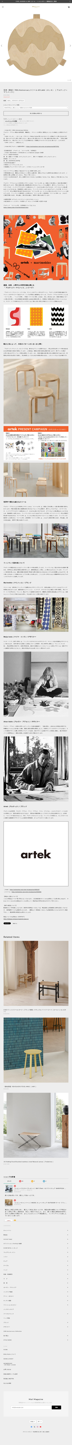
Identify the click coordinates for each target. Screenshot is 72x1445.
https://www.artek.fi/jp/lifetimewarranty (16, 207)
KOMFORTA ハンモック (11, 1248)
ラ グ (5, 1278)
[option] (36, 46)
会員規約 (47, 1431)
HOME (6, 1349)
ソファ (9, 1256)
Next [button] (70, 46)
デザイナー (7, 1327)
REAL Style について (10, 1354)
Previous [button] (2, 46)
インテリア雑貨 (12, 1292)
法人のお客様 (7, 1383)
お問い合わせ (7, 1369)
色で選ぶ (6, 1335)
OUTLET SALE (8, 1239)
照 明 (5, 1283)
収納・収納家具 (13, 1274)
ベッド (5, 1270)
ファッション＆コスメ (10, 1305)
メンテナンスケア (9, 1309)
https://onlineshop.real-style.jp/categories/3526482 (26, 892)
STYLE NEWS (8, 1340)
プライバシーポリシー (28, 1431)
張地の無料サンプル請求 (11, 1374)
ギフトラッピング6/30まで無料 (13, 1243)
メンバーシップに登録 (11, 121)
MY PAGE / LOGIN (10, 1365)
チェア (6, 1261)
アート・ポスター (13, 1296)
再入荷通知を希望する (36, 113)
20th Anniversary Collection (13, 1331)
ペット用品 (7, 1318)
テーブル (6, 1265)
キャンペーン (7, 1230)
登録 (56, 1407)
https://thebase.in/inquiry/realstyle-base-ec (16, 919)
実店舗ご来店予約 (9, 1378)
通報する (15, 923)
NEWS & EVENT (8, 1359)
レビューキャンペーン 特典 (11, 105)
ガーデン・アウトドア (10, 1287)
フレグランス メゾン (9, 1252)
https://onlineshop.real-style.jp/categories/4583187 (25, 889)
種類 (5, 100)
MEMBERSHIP (8, 1363)
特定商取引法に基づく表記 (39, 1431)
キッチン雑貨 (12, 1300)
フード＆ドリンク (9, 1313)
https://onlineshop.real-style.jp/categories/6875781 (42, 146)
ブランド (6, 1322)
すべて (9, 1181)
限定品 (5, 1235)
